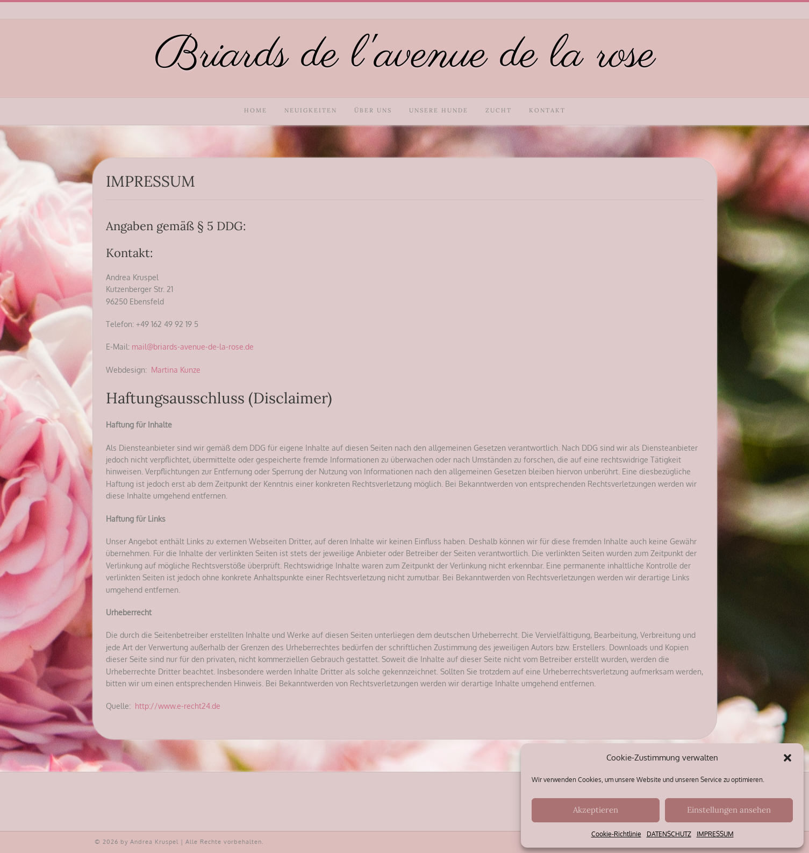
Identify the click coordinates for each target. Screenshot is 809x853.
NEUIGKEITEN (310, 110)
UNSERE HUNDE (438, 110)
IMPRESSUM (715, 834)
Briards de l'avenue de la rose (404, 56)
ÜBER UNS (373, 110)
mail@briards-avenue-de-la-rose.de (193, 346)
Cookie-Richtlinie (616, 834)
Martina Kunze (176, 369)
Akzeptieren (595, 810)
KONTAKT (547, 110)
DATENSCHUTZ (669, 834)
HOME (255, 110)
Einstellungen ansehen (729, 810)
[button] (787, 757)
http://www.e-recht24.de (177, 705)
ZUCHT (498, 110)
